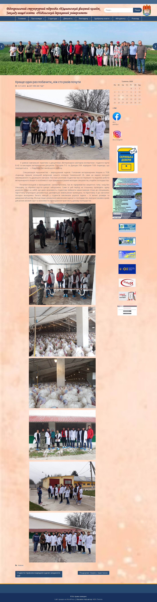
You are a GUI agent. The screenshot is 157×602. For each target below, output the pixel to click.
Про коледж (36, 18)
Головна (22, 18)
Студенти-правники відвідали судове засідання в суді (38, 574)
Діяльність (68, 18)
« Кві (115, 108)
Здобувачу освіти (101, 18)
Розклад (135, 18)
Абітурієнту (120, 18)
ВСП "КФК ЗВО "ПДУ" (36, 86)
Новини (20, 565)
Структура (52, 18)
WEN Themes (98, 599)
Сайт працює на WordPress (64, 599)
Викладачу (83, 18)
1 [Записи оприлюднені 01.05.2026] (131, 88)
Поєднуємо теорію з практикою (93, 573)
